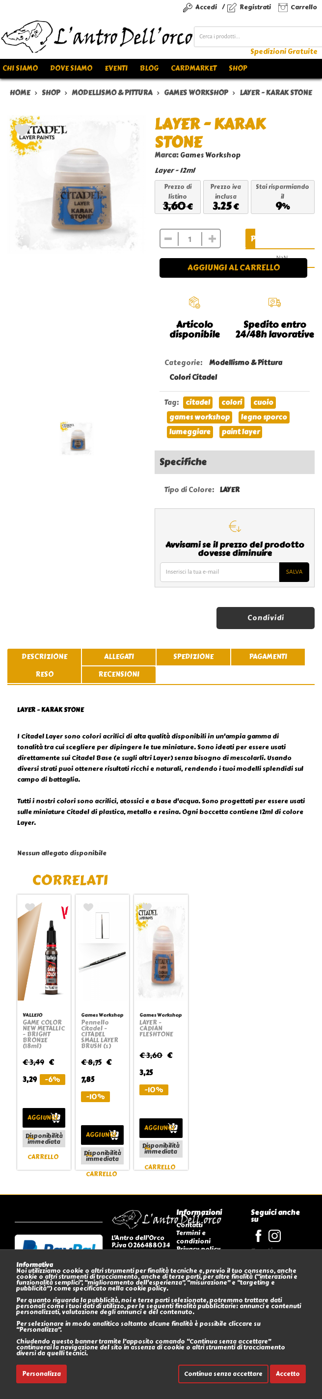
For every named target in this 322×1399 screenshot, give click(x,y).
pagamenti (268, 657)
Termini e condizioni (193, 1236)
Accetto (288, 1374)
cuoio (263, 402)
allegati (119, 657)
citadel (198, 402)
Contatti (189, 1225)
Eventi (116, 68)
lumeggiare (190, 432)
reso (44, 674)
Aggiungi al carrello (234, 268)
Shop (238, 68)
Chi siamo (20, 68)
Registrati (255, 7)
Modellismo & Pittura (245, 363)
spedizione (193, 657)
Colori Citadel (193, 377)
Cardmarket (193, 68)
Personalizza (41, 1374)
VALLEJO (32, 1015)
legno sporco (264, 417)
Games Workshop (210, 155)
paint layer (241, 432)
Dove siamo (71, 68)
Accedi (206, 7)
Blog (149, 68)
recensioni (118, 674)
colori (231, 402)
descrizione (44, 657)
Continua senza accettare (223, 1374)
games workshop (199, 417)
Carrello (304, 7)
